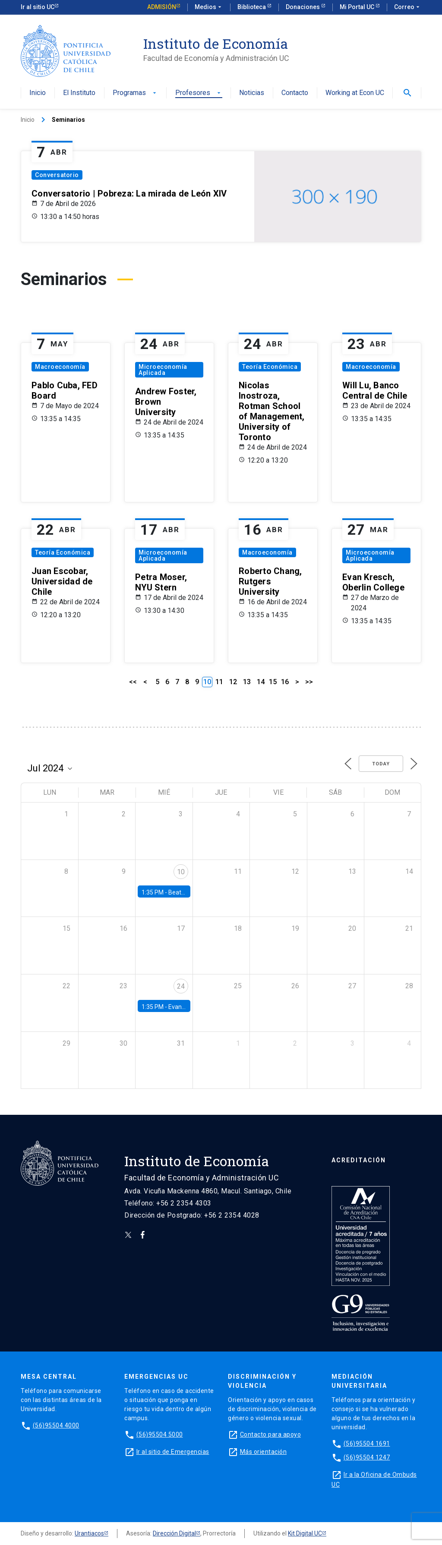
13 (247, 682)
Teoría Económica (269, 366)
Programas (135, 93)
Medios (209, 7)
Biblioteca (252, 6)
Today (381, 764)
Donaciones (303, 6)
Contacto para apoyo (270, 1434)
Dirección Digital (174, 1533)
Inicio (37, 93)
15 (273, 682)
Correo (407, 7)
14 (261, 682)
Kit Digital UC (305, 1533)
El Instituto (79, 93)
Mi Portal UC (358, 6)
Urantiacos (89, 1533)
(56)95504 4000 (56, 1425)
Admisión (161, 6)
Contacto (294, 93)
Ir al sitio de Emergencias (172, 1451)
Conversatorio (57, 174)
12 (233, 682)
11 (219, 682)
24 (181, 986)
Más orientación (263, 1451)
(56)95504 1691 (367, 1443)
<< (133, 682)
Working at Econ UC (354, 93)
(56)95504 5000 (159, 1434)
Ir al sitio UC (37, 6)
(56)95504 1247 (367, 1457)
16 (285, 682)
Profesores (198, 93)
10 (181, 872)
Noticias (251, 93)
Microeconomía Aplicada (163, 369)
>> (309, 682)
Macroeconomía (60, 366)
